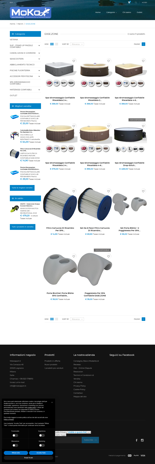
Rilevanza (78, 44)
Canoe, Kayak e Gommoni (23, 53)
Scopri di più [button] (28, 458)
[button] (52, 402)
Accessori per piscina (21, 76)
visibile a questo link (77, 432)
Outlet (139, 12)
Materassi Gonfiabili (21, 90)
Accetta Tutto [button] (41, 453)
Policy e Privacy (9, 419)
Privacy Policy (80, 386)
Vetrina (14, 40)
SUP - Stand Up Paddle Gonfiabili (21, 46)
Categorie (110, 12)
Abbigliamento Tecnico (22, 65)
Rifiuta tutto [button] (16, 453)
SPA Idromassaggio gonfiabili (20, 83)
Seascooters (17, 59)
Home (98, 12)
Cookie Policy (79, 389)
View (46, 44)
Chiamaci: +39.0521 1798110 (21, 379)
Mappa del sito (80, 397)
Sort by (65, 44)
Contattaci (78, 393)
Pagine (137, 44)
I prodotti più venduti (54, 368)
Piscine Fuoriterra (20, 70)
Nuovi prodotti (51, 365)
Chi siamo (127, 12)
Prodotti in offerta (52, 361)
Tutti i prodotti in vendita (22, 227)
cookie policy (32, 407)
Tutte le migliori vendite (22, 188)
